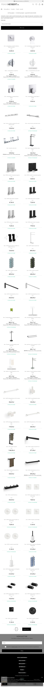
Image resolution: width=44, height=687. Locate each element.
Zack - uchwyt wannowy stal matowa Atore (32, 123)
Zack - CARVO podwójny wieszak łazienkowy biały (11, 422)
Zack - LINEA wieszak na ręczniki (11, 270)
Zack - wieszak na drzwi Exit (11, 148)
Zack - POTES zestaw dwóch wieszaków (11, 198)
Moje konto (22, 660)
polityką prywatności (15, 646)
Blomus (11, 72)
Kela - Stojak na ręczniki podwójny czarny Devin (32, 149)
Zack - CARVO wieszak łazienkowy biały (33, 398)
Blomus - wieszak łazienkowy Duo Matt (32, 70)
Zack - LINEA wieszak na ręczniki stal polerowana (32, 569)
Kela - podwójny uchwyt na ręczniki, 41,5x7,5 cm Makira (33, 345)
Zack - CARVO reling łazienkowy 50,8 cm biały (32, 421)
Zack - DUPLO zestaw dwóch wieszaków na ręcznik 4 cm (32, 594)
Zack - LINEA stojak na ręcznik (11, 446)
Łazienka (13, 9)
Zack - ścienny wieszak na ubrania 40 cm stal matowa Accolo (11, 124)
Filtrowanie (22, 27)
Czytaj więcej (3, 20)
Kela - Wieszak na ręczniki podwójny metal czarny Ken (11, 345)
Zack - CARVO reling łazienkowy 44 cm (11, 294)
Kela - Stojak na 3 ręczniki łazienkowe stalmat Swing (32, 372)
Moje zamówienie (22, 657)
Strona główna (7, 9)
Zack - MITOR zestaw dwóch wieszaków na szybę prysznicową (11, 246)
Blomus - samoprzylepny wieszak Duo (11, 70)
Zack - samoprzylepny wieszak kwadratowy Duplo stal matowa (11, 46)
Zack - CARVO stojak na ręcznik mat (32, 245)
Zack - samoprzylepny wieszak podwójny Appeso (11, 97)
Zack (11, 48)
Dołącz (22, 650)
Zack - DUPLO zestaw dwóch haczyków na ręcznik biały (32, 495)
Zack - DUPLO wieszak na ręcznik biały (32, 519)
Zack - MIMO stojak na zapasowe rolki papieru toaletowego (32, 545)
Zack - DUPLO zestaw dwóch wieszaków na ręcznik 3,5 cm (11, 594)
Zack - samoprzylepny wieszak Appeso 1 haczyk (33, 97)
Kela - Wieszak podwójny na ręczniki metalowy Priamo (11, 318)
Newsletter (22, 636)
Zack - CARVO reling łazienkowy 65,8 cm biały (11, 398)
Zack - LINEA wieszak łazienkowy (11, 494)
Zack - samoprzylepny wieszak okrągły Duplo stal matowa (32, 46)
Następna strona (26, 629)
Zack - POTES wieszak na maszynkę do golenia (11, 175)
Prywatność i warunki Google (23, 681)
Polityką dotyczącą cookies (29, 679)
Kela (32, 150)
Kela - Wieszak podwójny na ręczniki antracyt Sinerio (32, 318)
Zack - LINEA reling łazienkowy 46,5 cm (11, 470)
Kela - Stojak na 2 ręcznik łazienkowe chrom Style (11, 372)
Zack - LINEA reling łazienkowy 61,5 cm (33, 470)
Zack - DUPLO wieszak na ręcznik (11, 618)
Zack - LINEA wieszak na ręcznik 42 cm (32, 446)
